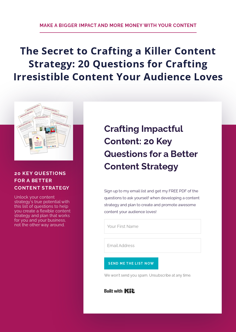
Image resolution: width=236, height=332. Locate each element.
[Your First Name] (152, 226)
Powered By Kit (119, 291)
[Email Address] (152, 245)
